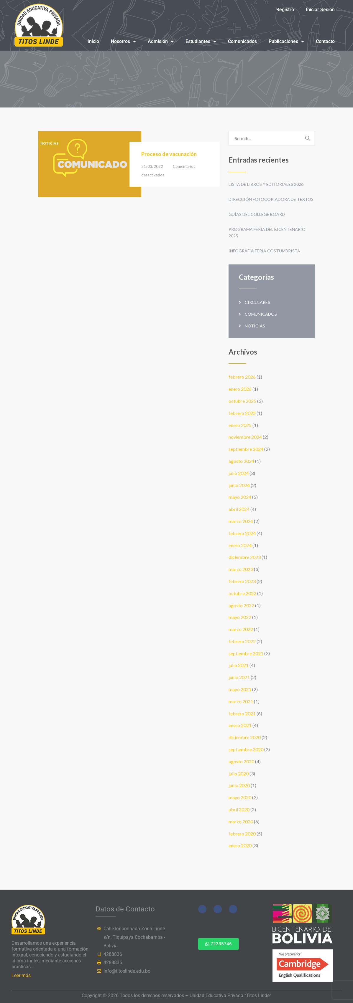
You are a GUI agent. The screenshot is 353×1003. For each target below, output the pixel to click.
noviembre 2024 (245, 437)
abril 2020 (239, 809)
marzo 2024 (241, 521)
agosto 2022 (241, 605)
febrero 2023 (242, 581)
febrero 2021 (242, 713)
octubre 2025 (242, 401)
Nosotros (123, 41)
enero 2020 (240, 845)
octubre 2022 (242, 593)
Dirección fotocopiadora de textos (271, 199)
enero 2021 (240, 725)
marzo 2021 (241, 701)
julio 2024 (239, 473)
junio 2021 (239, 677)
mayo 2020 (240, 797)
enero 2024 (240, 545)
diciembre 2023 (245, 557)
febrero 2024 (242, 533)
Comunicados (242, 41)
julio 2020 (239, 773)
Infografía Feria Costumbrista (264, 250)
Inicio (93, 41)
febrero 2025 (242, 413)
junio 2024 (239, 485)
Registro (285, 9)
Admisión (161, 41)
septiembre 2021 (246, 653)
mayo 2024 (240, 497)
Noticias (49, 143)
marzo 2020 (241, 821)
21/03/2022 (152, 166)
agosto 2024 (241, 461)
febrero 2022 (242, 641)
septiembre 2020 (246, 749)
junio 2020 (239, 785)
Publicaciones (286, 41)
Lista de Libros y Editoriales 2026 (266, 184)
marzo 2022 (241, 629)
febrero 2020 (242, 833)
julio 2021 (239, 665)
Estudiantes (200, 41)
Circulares (257, 302)
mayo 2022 (240, 617)
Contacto (325, 41)
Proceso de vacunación (169, 154)
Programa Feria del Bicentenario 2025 (267, 232)
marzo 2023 (241, 569)
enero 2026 (240, 389)
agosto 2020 (241, 761)
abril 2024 (239, 509)
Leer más (21, 975)
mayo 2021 (240, 689)
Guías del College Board (257, 214)
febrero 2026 (242, 377)
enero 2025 (240, 425)
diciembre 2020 (245, 737)
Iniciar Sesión (320, 9)
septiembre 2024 (246, 449)
